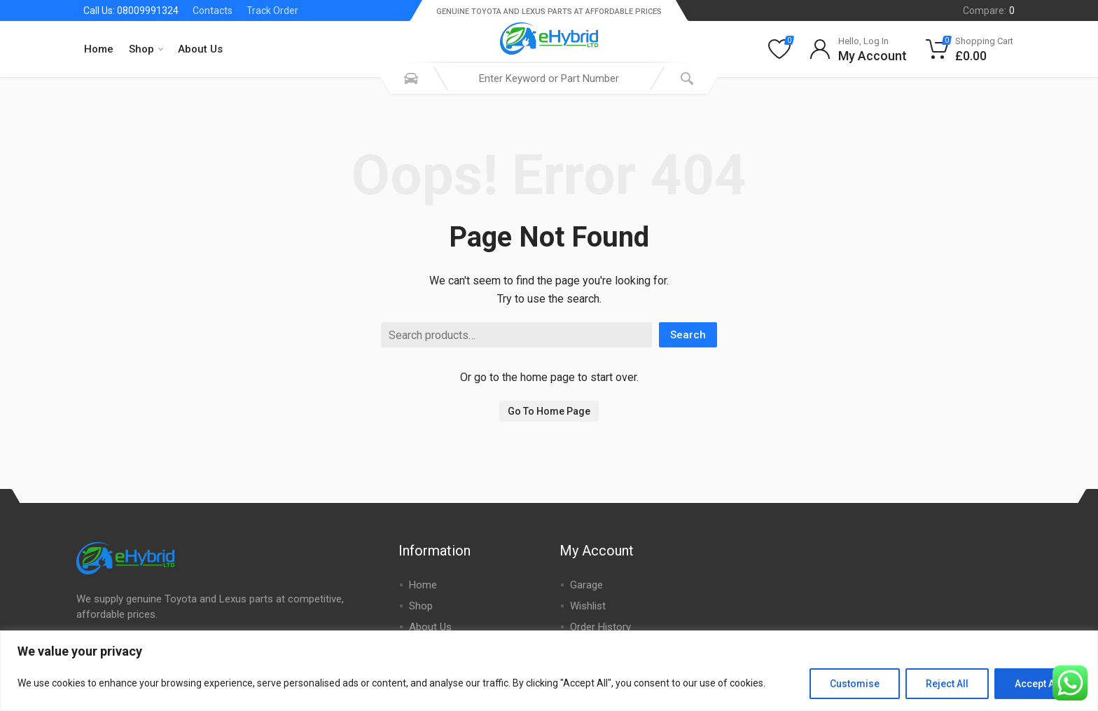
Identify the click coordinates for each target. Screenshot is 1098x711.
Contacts (212, 10)
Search (688, 335)
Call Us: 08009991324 (131, 10)
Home (98, 49)
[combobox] (549, 78)
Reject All (947, 683)
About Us (200, 49)
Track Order (272, 10)
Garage (586, 585)
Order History (600, 627)
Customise (855, 683)
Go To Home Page (549, 411)
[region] (549, 670)
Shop (146, 49)
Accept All (1037, 683)
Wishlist (588, 606)
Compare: (989, 10)
